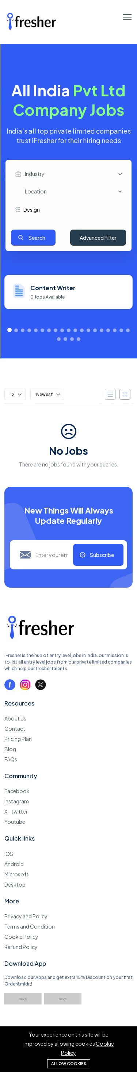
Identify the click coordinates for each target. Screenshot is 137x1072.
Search (36, 237)
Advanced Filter (98, 237)
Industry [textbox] (35, 173)
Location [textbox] (36, 191)
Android (14, 864)
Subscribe (102, 555)
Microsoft (16, 874)
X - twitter (16, 811)
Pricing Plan (18, 738)
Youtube (14, 821)
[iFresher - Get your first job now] (40, 640)
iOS (8, 853)
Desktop (15, 884)
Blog (10, 749)
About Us (15, 718)
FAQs (10, 759)
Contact (14, 728)
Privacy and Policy (25, 916)
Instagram (16, 801)
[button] (9, 330)
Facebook (17, 791)
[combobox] (70, 174)
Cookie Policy (21, 936)
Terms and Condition (29, 926)
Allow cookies (68, 1063)
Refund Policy (21, 947)
